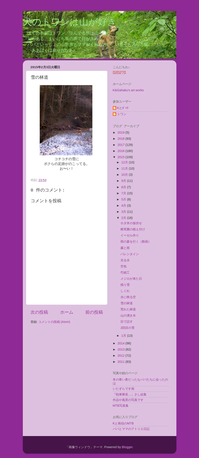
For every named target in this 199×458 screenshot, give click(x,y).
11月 (125, 168)
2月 (124, 218)
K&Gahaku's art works (128, 90)
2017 (121, 145)
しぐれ (125, 291)
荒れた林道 (128, 309)
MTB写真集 (121, 405)
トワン (121, 114)
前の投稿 (94, 312)
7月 (124, 193)
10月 (125, 174)
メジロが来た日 (131, 278)
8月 (124, 187)
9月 (124, 180)
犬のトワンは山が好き (70, 22)
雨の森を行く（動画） (135, 241)
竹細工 (125, 272)
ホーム (66, 312)
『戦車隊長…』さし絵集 (130, 394)
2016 (121, 151)
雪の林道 (126, 303)
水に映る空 (128, 297)
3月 (124, 211)
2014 (121, 343)
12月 (125, 162)
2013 (121, 349)
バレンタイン (129, 254)
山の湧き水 (128, 315)
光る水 (125, 260)
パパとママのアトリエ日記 (131, 429)
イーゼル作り (129, 235)
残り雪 (125, 284)
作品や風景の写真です (128, 400)
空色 (123, 266)
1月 (124, 335)
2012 (121, 355)
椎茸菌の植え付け (132, 229)
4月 (124, 205)
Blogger (127, 447)
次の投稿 (39, 312)
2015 (121, 157)
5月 (124, 199)
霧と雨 (125, 248)
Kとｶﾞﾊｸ (123, 108)
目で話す (126, 321)
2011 (121, 361)
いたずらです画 (123, 388)
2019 (121, 132)
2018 (121, 138)
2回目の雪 (127, 327)
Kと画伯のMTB (123, 423)
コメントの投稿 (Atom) (54, 322)
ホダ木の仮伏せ (131, 223)
